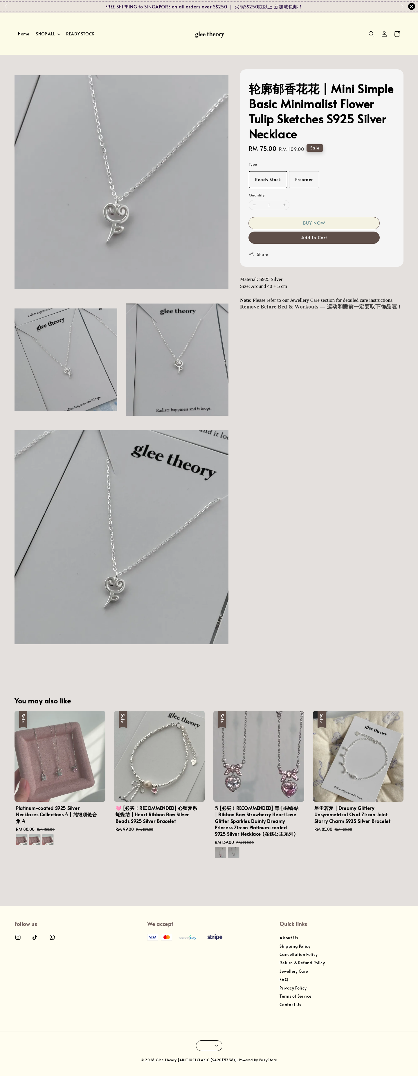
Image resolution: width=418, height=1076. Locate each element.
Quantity (256, 195)
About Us (289, 937)
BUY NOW (314, 223)
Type (253, 164)
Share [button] (258, 254)
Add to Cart (314, 237)
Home (23, 34)
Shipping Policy (295, 946)
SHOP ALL (45, 34)
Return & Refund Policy (302, 962)
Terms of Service (295, 996)
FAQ (284, 979)
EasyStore (268, 1059)
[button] (371, 34)
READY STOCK (80, 34)
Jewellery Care (294, 971)
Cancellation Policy (299, 954)
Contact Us (290, 1004)
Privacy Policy (293, 988)
